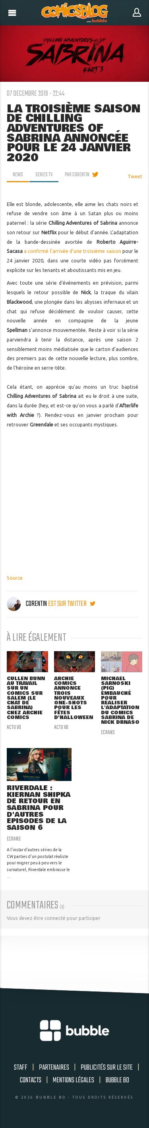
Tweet (135, 176)
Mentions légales (73, 1080)
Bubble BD (117, 1080)
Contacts (30, 1080)
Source (15, 577)
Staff (20, 1068)
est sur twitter (71, 604)
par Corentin (77, 174)
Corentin (27, 604)
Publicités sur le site (107, 1068)
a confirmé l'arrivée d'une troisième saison (72, 251)
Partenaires (54, 1068)
